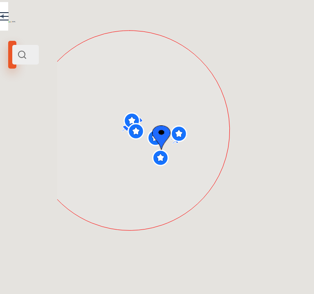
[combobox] (85, 55)
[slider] (19, 148)
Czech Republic (82, 111)
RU (121, 18)
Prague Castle (27, 111)
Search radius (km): (28, 134)
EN (138, 18)
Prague (54, 111)
